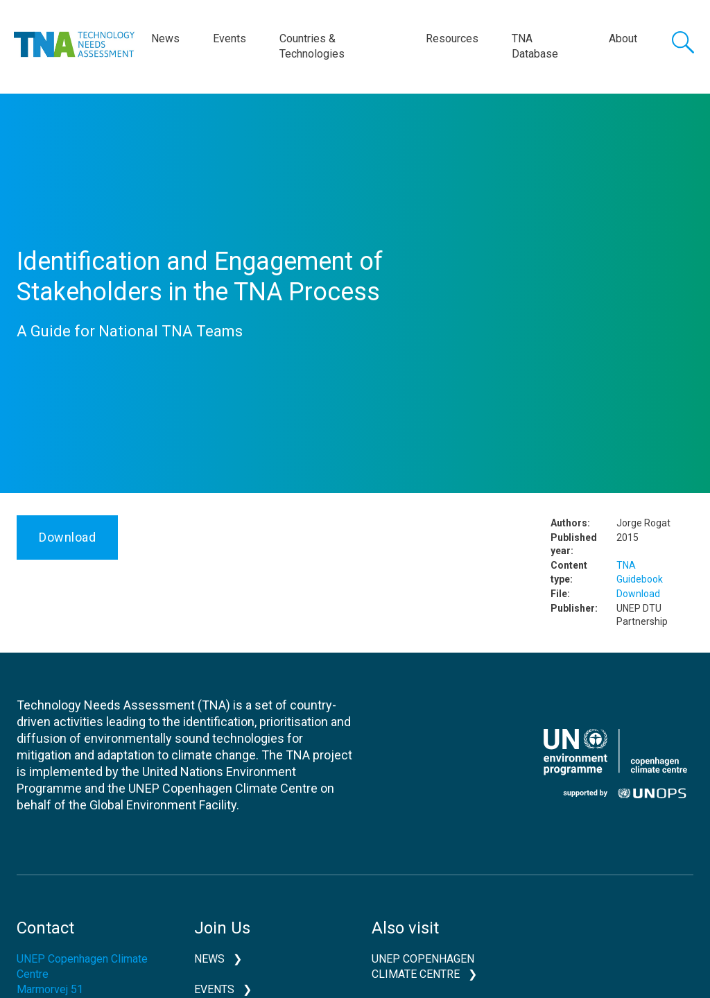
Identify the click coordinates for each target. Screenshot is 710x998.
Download (67, 537)
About (623, 38)
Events (229, 38)
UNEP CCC (615, 763)
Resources (452, 38)
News (165, 38)
